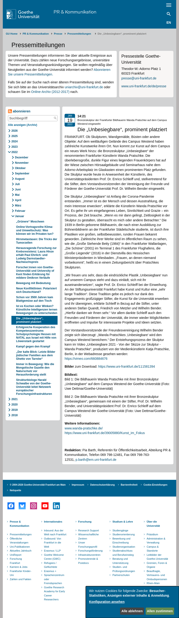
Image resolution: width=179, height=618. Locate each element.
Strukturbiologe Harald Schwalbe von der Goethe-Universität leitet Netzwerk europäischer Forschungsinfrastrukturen (34, 387)
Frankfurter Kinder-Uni (20, 573)
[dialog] (132, 602)
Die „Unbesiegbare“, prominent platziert (29, 320)
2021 (14, 399)
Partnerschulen (121, 575)
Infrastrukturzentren (89, 554)
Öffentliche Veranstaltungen (19, 540)
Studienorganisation (123, 546)
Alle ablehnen (132, 611)
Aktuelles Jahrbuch (20, 550)
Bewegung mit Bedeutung (33, 283)
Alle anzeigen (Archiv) (22, 125)
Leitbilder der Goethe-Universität (157, 556)
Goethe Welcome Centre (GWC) (54, 556)
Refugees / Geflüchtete (50, 565)
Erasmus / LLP (52, 550)
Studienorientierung (123, 534)
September (22, 173)
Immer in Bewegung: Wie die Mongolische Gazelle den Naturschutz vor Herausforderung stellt (35, 369)
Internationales (53, 521)
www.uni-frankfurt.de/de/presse (143, 86)
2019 (14, 410)
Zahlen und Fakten (20, 579)
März (18, 205)
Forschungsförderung (90, 550)
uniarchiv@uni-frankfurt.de (84, 87)
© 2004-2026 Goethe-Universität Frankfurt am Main (38, 485)
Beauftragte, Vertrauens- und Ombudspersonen (157, 575)
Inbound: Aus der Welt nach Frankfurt (55, 532)
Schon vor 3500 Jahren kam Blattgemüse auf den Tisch (34, 299)
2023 (14, 146)
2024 (14, 141)
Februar (20, 211)
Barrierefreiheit (129, 485)
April (18, 200)
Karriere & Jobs (19, 567)
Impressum (78, 485)
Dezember (21, 157)
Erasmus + (50, 571)
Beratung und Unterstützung (120, 560)
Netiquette (15, 490)
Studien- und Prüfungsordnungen (123, 569)
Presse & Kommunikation (19, 523)
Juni (18, 189)
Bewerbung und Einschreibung (121, 540)
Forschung (85, 521)
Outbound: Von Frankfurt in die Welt (52, 542)
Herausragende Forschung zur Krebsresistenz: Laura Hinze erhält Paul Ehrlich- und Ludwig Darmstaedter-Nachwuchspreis (36, 255)
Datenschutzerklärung (102, 485)
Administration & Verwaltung (156, 540)
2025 (14, 136)
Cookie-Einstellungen (155, 485)
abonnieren (19, 111)
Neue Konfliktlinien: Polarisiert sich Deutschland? (36, 290)
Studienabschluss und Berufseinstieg (123, 552)
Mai (17, 194)
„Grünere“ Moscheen (30, 221)
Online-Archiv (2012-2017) (50, 92)
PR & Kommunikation (75, 12)
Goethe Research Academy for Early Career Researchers (54, 593)
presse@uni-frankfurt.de (138, 78)
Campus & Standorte (152, 548)
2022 (14, 152)
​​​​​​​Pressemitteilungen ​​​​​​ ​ (80, 33)
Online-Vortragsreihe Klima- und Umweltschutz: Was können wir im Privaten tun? (35, 230)
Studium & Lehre (122, 521)
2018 (14, 415)
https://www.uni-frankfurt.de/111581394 (126, 366)
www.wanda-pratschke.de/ (84, 428)
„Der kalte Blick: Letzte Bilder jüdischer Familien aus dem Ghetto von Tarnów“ (35, 355)
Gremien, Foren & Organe (157, 565)
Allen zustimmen (160, 611)
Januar (19, 216)
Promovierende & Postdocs (88, 560)
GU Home (11, 33)
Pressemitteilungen (21, 534)
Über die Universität (153, 523)
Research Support (88, 530)
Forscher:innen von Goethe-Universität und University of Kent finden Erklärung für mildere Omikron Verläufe (35, 272)
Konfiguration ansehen (106, 602)
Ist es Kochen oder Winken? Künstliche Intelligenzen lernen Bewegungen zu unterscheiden (36, 309)
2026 (14, 130)
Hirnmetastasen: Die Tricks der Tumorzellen (36, 241)
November (22, 162)
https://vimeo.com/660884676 (86, 358)
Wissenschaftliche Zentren (88, 536)
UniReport (15, 554)
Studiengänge (120, 530)
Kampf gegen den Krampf (33, 346)
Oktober (20, 168)
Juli (17, 184)
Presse (58, 33)
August (19, 178)
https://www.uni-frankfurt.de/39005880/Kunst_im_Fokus (105, 433)
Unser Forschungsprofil (87, 544)
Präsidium (152, 534)
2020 (14, 404)
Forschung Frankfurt (16, 560)
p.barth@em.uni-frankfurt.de (96, 459)
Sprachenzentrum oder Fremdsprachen (54, 579)
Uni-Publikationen (20, 546)
